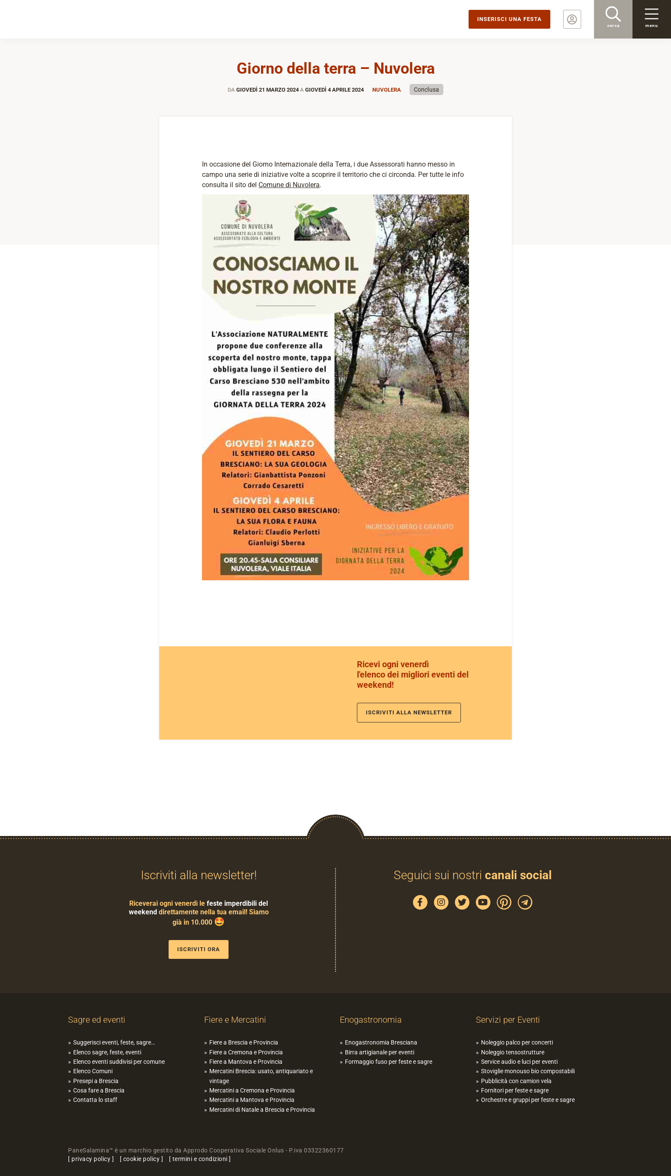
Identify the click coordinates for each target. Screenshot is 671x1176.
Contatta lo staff (95, 1099)
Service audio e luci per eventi (519, 1061)
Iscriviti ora (198, 949)
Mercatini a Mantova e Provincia (251, 1099)
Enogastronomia (371, 1020)
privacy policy (90, 1158)
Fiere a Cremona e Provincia (246, 1052)
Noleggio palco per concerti (517, 1042)
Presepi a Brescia (96, 1081)
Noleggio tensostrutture (512, 1052)
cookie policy (141, 1158)
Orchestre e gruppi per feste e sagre (528, 1099)
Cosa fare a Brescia (99, 1090)
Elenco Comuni (93, 1071)
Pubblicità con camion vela (516, 1081)
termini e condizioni (200, 1158)
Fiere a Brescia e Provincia (243, 1042)
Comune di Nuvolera (289, 185)
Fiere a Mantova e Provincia (245, 1061)
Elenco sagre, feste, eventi (107, 1052)
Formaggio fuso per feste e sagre (388, 1061)
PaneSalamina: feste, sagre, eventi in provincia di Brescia (66, 19)
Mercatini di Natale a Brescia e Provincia (262, 1109)
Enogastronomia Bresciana (381, 1042)
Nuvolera (386, 90)
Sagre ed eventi (96, 1020)
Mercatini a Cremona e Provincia (252, 1090)
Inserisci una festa (509, 19)
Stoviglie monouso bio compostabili (528, 1071)
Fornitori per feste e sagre (515, 1090)
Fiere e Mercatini (235, 1020)
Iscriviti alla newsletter (409, 712)
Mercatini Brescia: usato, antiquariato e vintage (261, 1076)
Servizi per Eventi (508, 1020)
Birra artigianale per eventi (379, 1052)
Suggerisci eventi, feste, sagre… (114, 1042)
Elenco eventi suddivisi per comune (119, 1061)
